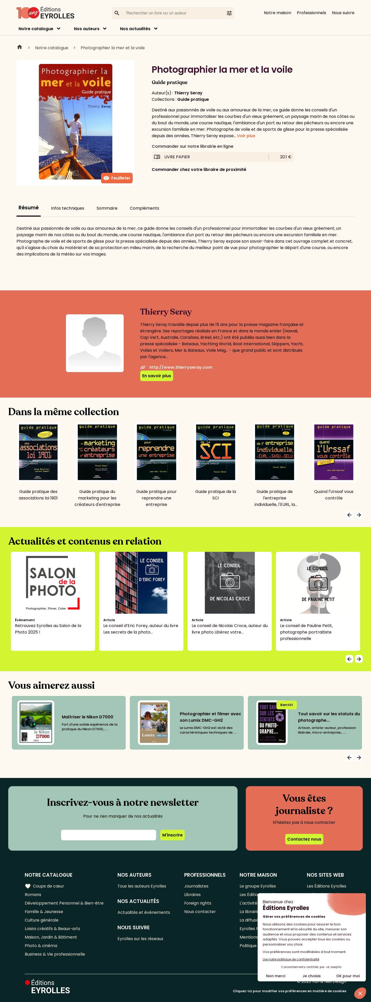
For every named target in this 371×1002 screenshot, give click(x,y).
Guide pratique (193, 99)
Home (19, 48)
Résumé (29, 207)
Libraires (192, 895)
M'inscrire (172, 835)
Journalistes (196, 886)
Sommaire (107, 208)
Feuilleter (117, 178)
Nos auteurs (86, 29)
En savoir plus (156, 376)
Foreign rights (198, 903)
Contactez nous (304, 839)
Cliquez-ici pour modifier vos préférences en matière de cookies (289, 991)
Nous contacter (200, 912)
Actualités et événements (144, 912)
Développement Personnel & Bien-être (64, 903)
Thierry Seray (188, 93)
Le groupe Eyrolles (258, 886)
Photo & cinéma (41, 946)
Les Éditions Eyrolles (326, 886)
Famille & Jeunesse (44, 912)
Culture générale (42, 920)
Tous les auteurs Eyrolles (142, 886)
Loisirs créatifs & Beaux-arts (53, 929)
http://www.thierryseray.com (176, 367)
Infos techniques (67, 208)
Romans (33, 895)
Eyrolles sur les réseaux (141, 939)
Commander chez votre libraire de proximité (199, 170)
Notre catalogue (36, 29)
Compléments (144, 208)
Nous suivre (343, 13)
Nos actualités (135, 29)
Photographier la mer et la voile (113, 48)
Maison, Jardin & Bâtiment (51, 937)
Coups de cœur (44, 886)
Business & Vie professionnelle (55, 954)
